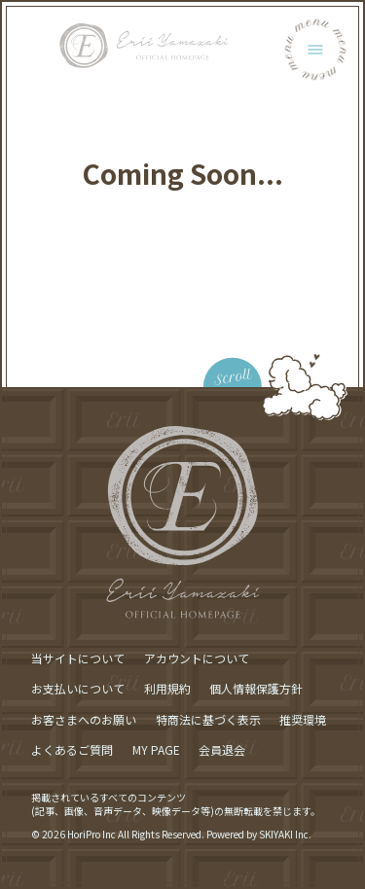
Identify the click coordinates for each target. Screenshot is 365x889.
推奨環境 (302, 719)
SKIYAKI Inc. (285, 834)
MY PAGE (156, 749)
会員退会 (222, 749)
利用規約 (167, 688)
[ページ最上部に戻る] (230, 358)
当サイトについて (78, 658)
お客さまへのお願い (83, 719)
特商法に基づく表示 (208, 719)
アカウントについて (196, 658)
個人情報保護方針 (256, 688)
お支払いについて (78, 688)
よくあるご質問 (72, 749)
